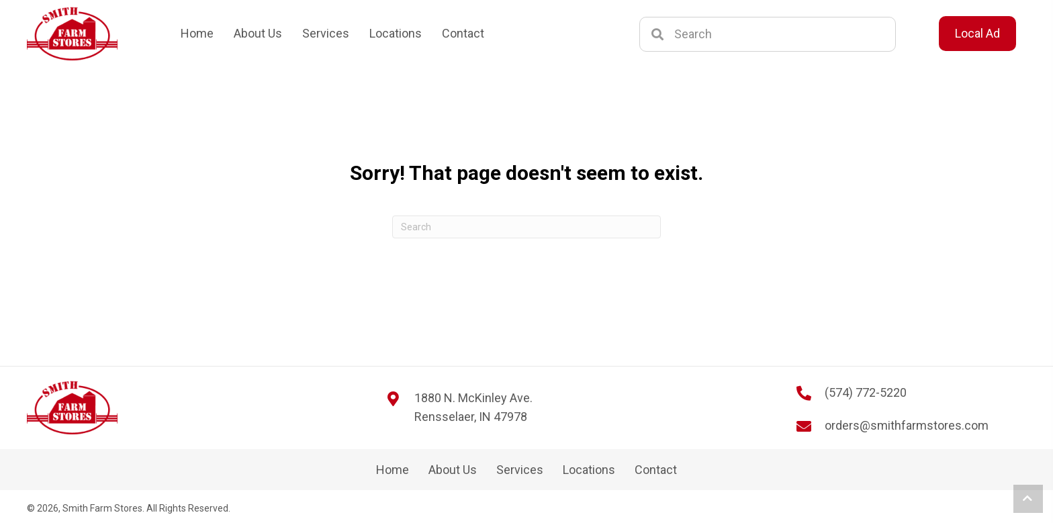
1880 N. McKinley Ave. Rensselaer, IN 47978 (473, 407)
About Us (452, 470)
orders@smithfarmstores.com (907, 425)
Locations (589, 470)
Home (392, 470)
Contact (656, 470)
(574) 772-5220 (866, 392)
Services (519, 470)
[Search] (526, 227)
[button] (1028, 499)
